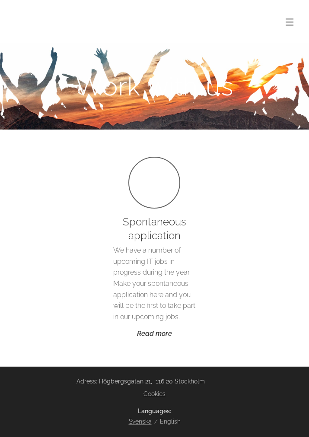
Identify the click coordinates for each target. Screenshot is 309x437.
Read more (154, 333)
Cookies (154, 393)
